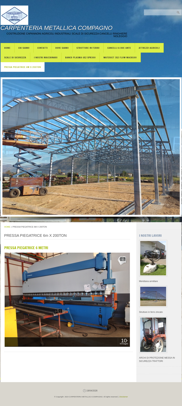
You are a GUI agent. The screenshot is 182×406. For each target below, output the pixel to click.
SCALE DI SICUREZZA (15, 57)
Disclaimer (124, 397)
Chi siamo (24, 47)
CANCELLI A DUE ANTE (119, 47)
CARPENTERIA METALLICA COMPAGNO (57, 28)
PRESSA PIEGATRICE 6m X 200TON (22, 67)
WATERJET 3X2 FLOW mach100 (120, 57)
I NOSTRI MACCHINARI (45, 57)
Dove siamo (62, 47)
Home (7, 47)
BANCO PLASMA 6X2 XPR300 (80, 57)
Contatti (42, 47)
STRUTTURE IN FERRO (88, 47)
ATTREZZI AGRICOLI (149, 47)
